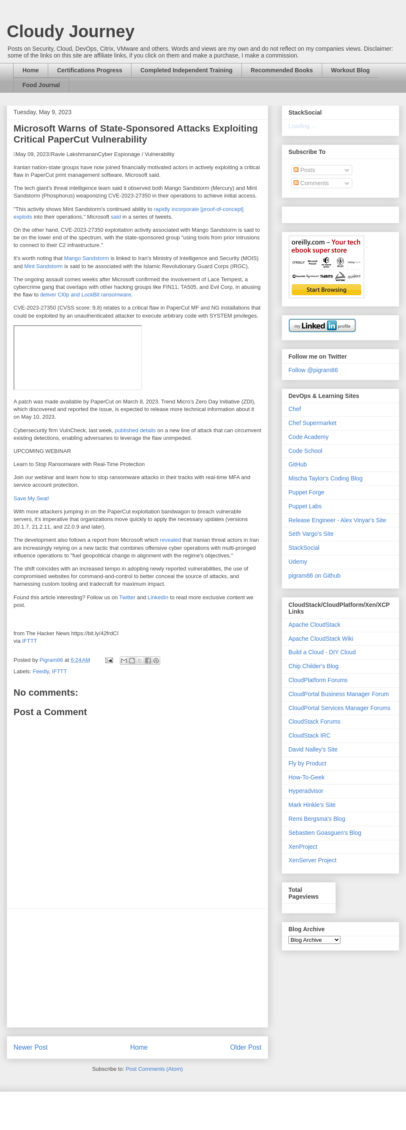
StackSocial (303, 547)
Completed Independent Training (186, 70)
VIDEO (78, 357)
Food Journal (41, 85)
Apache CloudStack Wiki (320, 638)
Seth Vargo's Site (311, 533)
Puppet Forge (306, 492)
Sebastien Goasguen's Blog (324, 832)
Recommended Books (282, 70)
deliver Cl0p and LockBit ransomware (85, 294)
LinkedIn (158, 597)
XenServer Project (312, 860)
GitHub (297, 464)
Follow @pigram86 (313, 370)
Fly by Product (307, 763)
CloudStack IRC (309, 735)
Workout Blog (350, 70)
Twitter (127, 597)
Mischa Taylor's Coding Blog (325, 478)
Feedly (41, 671)
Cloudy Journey (70, 31)
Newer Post (31, 1047)
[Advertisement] (137, 968)
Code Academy (308, 436)
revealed (170, 540)
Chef (294, 409)
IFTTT (29, 641)
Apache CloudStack (314, 624)
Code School (305, 450)
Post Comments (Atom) (154, 1069)
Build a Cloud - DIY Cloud (322, 652)
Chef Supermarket (312, 423)
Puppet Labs (305, 506)
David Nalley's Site (312, 749)
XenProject (302, 846)
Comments (311, 183)
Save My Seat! (31, 498)
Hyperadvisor (305, 790)
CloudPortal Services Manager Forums (339, 708)
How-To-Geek (306, 777)
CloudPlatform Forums (318, 680)
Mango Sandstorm (86, 258)
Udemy (297, 561)
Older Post (245, 1047)
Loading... (301, 126)
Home (30, 70)
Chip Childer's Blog (313, 666)
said (116, 217)
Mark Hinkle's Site (312, 804)
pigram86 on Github (314, 575)
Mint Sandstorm (43, 266)
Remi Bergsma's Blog (316, 818)
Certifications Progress (89, 70)
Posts (304, 170)
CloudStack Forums (314, 721)
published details (135, 430)
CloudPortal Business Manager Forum (338, 694)
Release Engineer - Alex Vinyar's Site (337, 520)
